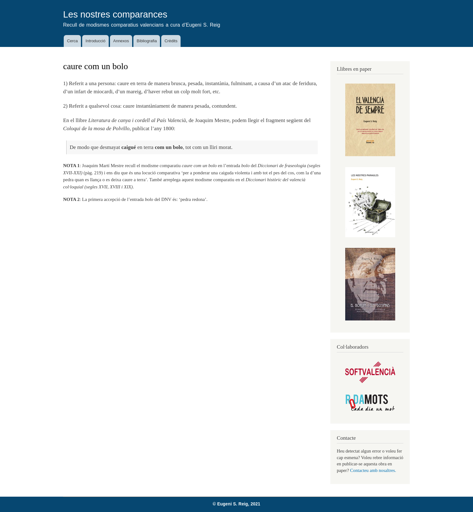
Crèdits (171, 40)
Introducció (96, 40)
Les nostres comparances (115, 14)
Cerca (72, 40)
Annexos (121, 40)
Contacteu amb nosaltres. (373, 470)
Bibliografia (147, 40)
